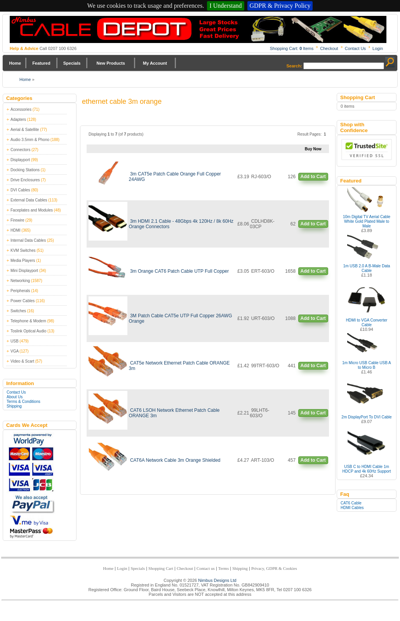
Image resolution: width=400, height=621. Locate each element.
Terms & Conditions (23, 401)
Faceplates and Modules (31, 210)
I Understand (225, 5)
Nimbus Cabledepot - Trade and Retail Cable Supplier (198, 29)
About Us (15, 397)
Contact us (206, 568)
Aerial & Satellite (24, 129)
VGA (14, 351)
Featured (41, 63)
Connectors (20, 150)
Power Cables (22, 301)
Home (15, 63)
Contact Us (355, 48)
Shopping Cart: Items (292, 48)
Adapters (18, 119)
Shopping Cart (160, 568)
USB (14, 341)
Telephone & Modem (28, 321)
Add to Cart (313, 176)
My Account (155, 63)
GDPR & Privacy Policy (280, 5)
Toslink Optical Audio (28, 331)
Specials (72, 63)
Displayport (20, 160)
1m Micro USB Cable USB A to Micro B (366, 365)
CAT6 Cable (351, 503)
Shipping (14, 406)
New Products (110, 63)
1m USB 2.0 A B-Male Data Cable (366, 268)
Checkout (329, 48)
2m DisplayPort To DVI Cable (366, 417)
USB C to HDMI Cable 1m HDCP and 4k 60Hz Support (367, 468)
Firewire (17, 220)
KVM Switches (22, 250)
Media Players (22, 260)
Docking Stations (25, 170)
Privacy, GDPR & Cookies (274, 568)
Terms (223, 568)
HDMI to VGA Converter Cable (367, 322)
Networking (20, 281)
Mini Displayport (24, 270)
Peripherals (20, 291)
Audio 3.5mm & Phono (29, 140)
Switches (18, 311)
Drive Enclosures (25, 180)
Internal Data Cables (28, 240)
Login (377, 48)
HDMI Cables (352, 508)
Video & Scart (22, 361)
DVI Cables (20, 190)
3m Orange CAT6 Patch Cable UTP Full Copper (179, 271)
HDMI (15, 230)
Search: (294, 66)
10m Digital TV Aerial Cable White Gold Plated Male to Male (366, 221)
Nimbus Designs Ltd (217, 580)
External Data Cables (28, 200)
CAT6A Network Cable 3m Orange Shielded (175, 460)
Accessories (20, 109)
